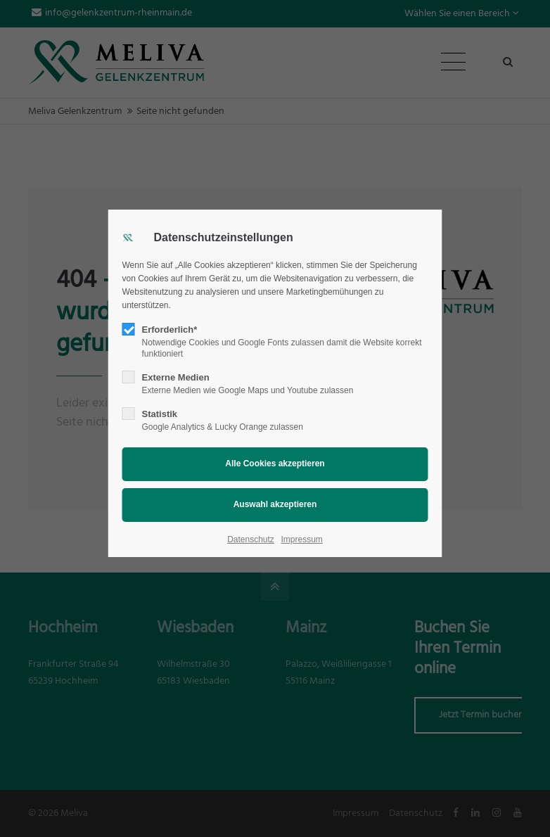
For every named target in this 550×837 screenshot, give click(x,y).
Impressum (301, 539)
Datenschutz (250, 539)
